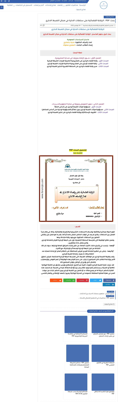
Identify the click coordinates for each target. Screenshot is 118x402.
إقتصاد (59, 5)
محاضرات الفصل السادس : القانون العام (19, 177)
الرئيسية (82, 5)
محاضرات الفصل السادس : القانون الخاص (18, 173)
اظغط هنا (78, 153)
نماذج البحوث (81, 10)
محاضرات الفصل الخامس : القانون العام (19, 166)
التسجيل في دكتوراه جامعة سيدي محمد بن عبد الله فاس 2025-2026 (13, 82)
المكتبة (10, 5)
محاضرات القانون (71, 5)
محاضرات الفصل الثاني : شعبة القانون (19, 158)
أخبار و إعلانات (39, 5)
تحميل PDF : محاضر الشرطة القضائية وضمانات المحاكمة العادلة (104, 356)
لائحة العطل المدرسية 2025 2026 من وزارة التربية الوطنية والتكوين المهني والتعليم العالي (13, 24)
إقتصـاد (29, 146)
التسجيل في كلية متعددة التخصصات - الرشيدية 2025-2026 (14, 35)
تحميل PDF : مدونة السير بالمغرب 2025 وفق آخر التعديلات (15, 94)
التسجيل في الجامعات (23, 5)
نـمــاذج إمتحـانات (27, 181)
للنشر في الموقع (55, 2)
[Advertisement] (78, 87)
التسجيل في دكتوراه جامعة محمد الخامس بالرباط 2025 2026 (14, 70)
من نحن (70, 2)
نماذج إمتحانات (50, 5)
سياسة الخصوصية (80, 2)
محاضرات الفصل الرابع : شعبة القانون (19, 169)
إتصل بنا (64, 2)
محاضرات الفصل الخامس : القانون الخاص (18, 162)
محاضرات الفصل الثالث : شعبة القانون (19, 154)
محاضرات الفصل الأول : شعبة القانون (19, 150)
